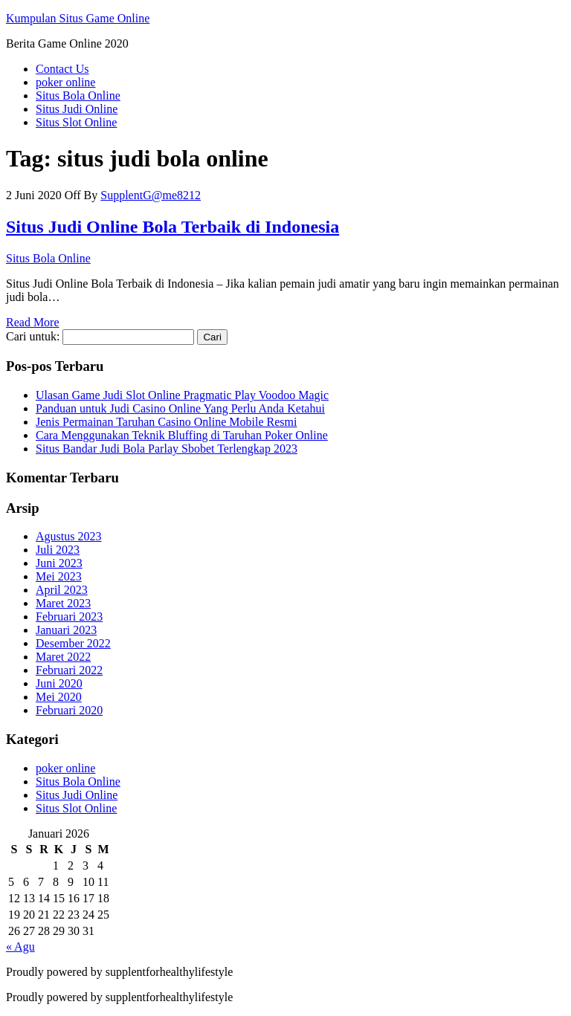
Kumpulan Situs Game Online (77, 18)
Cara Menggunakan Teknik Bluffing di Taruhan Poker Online (182, 435)
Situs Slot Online (76, 122)
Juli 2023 (58, 549)
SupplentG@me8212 (150, 195)
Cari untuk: (32, 336)
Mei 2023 (59, 576)
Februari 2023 (69, 616)
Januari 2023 (66, 630)
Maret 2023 (63, 603)
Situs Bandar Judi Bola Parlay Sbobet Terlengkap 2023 (166, 448)
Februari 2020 (69, 710)
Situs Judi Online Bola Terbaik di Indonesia (172, 226)
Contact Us (62, 68)
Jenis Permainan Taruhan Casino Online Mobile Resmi (166, 421)
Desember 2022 (73, 643)
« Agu (20, 946)
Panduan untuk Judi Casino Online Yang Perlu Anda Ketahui (180, 408)
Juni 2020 (59, 683)
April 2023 (62, 589)
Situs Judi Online (76, 109)
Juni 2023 (59, 563)
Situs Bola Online (78, 95)
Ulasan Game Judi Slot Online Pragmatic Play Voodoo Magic (182, 395)
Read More (32, 322)
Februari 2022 (69, 670)
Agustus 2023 (68, 536)
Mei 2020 (59, 696)
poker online (65, 82)
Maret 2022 (63, 656)
